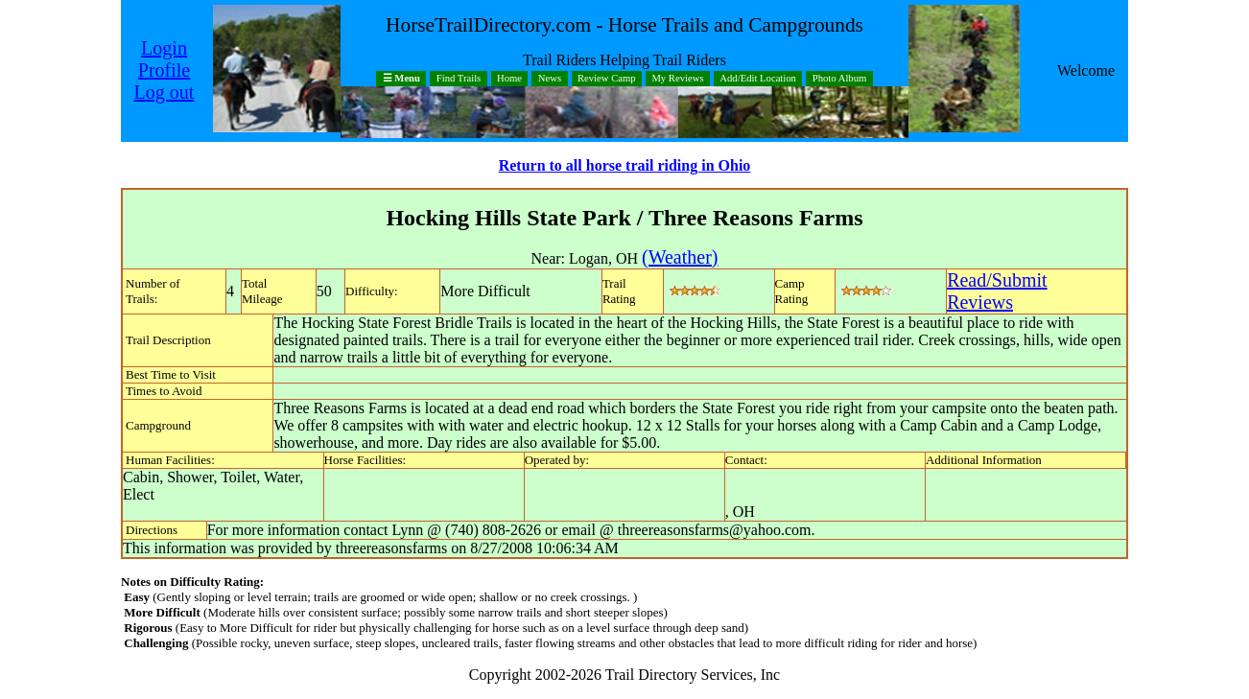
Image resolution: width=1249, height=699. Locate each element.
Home (509, 79)
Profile (164, 70)
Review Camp (606, 79)
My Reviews (677, 79)
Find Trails (459, 79)
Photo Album (840, 79)
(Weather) (680, 257)
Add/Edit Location (757, 79)
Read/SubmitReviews (997, 291)
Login (164, 47)
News (549, 79)
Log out (164, 92)
